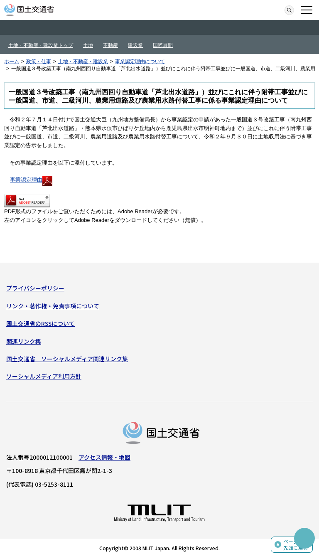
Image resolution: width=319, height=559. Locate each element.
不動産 (110, 45)
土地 (88, 45)
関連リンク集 (23, 341)
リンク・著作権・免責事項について (52, 306)
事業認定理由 (31, 180)
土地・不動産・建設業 (83, 61)
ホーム (11, 61)
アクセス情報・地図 (104, 457)
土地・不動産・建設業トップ (40, 45)
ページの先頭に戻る (295, 545)
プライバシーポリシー (35, 288)
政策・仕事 (38, 61)
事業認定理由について (140, 61)
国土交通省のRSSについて (40, 323)
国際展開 (163, 45)
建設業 (135, 45)
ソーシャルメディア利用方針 (43, 376)
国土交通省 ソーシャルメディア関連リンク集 (67, 359)
